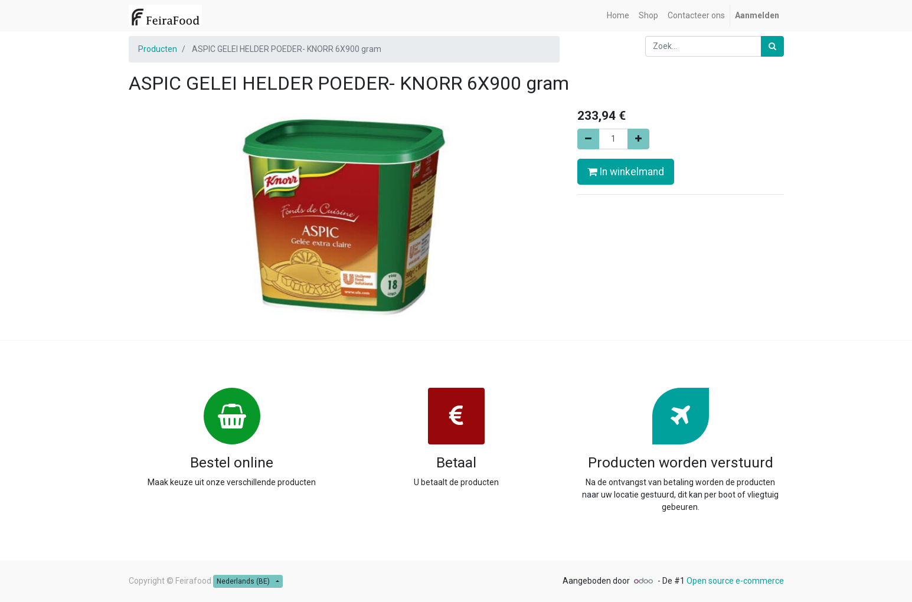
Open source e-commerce (735, 580)
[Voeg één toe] (638, 139)
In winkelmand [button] (625, 172)
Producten (157, 49)
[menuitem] (618, 16)
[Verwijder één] (588, 139)
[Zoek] (772, 46)
